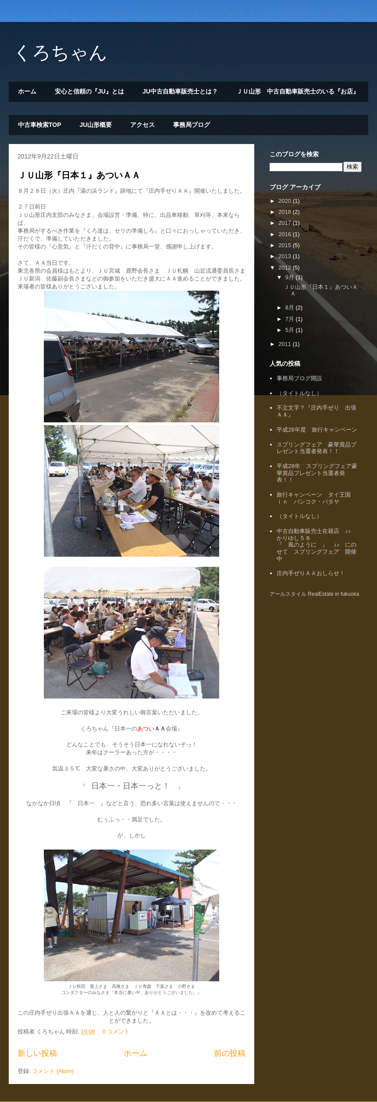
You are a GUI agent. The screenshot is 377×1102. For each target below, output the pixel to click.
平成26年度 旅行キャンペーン (317, 429)
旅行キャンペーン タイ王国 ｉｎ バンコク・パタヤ (316, 498)
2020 (285, 201)
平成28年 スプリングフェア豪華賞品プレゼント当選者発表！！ (317, 473)
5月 (290, 330)
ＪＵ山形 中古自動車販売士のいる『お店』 (297, 91)
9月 (290, 277)
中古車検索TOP (39, 124)
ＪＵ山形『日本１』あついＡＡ (79, 175)
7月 (290, 319)
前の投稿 (229, 1053)
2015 (285, 245)
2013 (285, 256)
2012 (285, 267)
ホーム (27, 91)
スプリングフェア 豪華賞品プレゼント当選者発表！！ (316, 448)
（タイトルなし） (299, 393)
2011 (285, 344)
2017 (285, 223)
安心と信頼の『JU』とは (89, 91)
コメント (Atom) (53, 1071)
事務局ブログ (191, 124)
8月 (290, 307)
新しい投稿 (37, 1053)
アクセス (142, 124)
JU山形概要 (96, 124)
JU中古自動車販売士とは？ (180, 91)
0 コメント (116, 1031)
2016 (285, 234)
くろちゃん (60, 52)
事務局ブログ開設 (299, 378)
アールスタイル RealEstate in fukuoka (314, 594)
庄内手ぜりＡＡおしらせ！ (311, 573)
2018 (285, 212)
